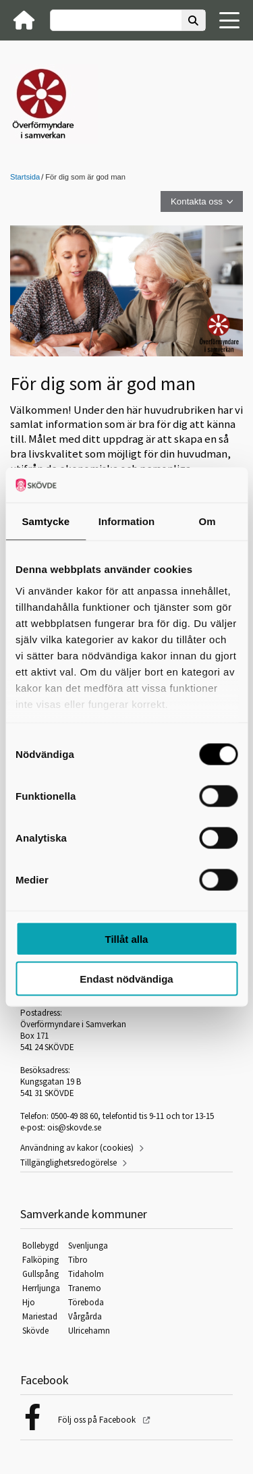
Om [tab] (207, 521)
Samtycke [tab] (45, 521)
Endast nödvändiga (126, 978)
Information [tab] (127, 521)
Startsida (25, 177)
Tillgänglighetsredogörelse (68, 1162)
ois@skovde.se (74, 1127)
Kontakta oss (197, 201)
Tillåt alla (126, 939)
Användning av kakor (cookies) (77, 1147)
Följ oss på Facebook (98, 1419)
